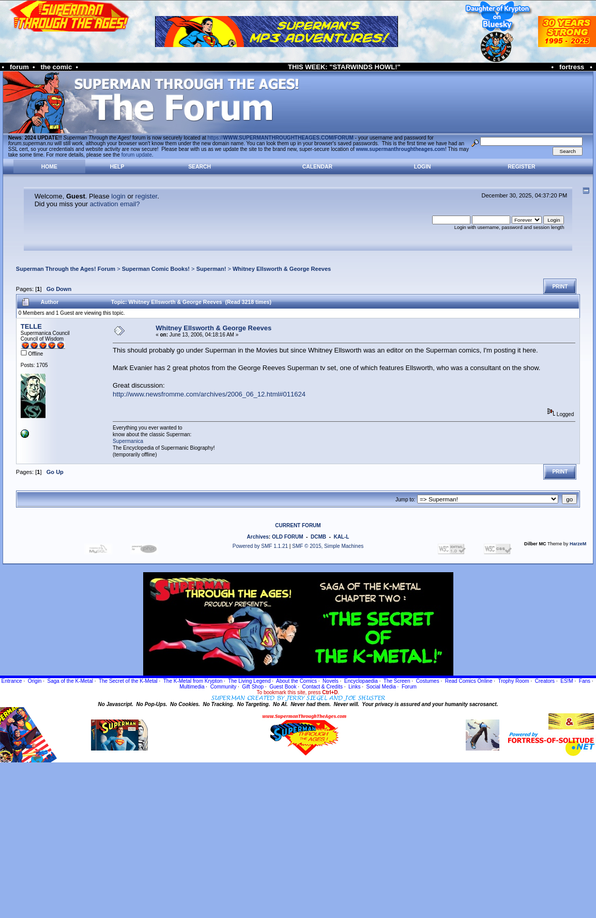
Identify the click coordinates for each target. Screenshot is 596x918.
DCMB (318, 537)
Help (117, 167)
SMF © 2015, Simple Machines (327, 546)
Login (422, 167)
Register (521, 167)
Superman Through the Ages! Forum (65, 269)
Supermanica (128, 441)
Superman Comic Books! (156, 269)
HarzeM (578, 543)
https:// (281, 138)
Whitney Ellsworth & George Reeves (282, 269)
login (118, 196)
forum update (136, 155)
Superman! (211, 269)
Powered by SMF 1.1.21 (260, 546)
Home (49, 167)
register (146, 196)
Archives (258, 537)
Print (560, 286)
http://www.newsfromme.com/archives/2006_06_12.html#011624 (209, 394)
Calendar (317, 167)
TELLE (31, 326)
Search (199, 167)
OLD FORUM (287, 537)
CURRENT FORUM (297, 525)
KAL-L (341, 537)
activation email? (115, 204)
